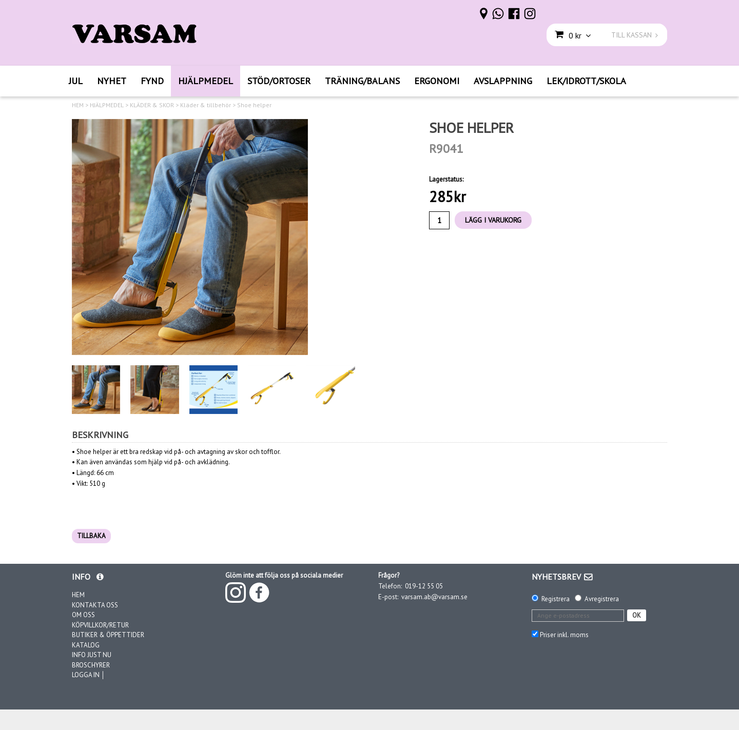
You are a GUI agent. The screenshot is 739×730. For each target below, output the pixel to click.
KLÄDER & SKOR (152, 105)
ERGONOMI (436, 81)
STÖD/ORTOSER (278, 81)
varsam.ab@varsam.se (434, 597)
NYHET (111, 81)
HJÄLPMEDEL (205, 81)
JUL (76, 81)
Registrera (555, 599)
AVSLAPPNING (503, 81)
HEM (78, 105)
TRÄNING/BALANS (362, 81)
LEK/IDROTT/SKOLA (586, 81)
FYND (152, 81)
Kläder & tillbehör (205, 105)
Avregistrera (602, 599)
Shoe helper (254, 105)
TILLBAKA (91, 535)
